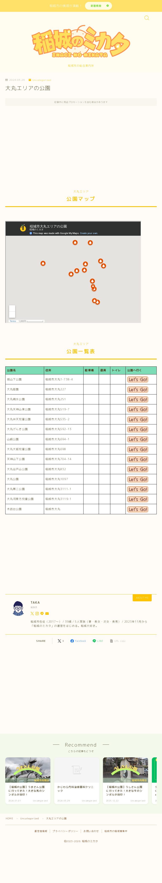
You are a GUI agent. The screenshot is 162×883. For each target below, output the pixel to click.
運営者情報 (40, 832)
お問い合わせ (91, 832)
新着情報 (95, 6)
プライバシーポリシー (65, 832)
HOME (9, 819)
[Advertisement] (81, 148)
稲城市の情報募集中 (116, 832)
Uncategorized (40, 80)
